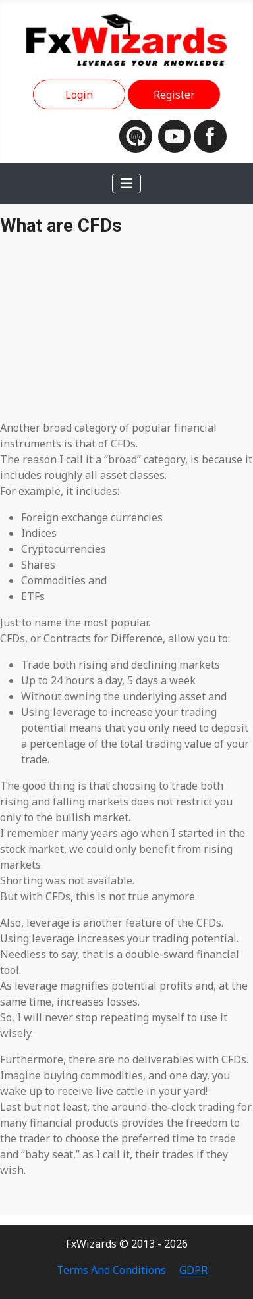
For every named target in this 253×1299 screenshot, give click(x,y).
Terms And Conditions (111, 1270)
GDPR (193, 1270)
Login (79, 95)
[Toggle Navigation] (126, 183)
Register (174, 95)
